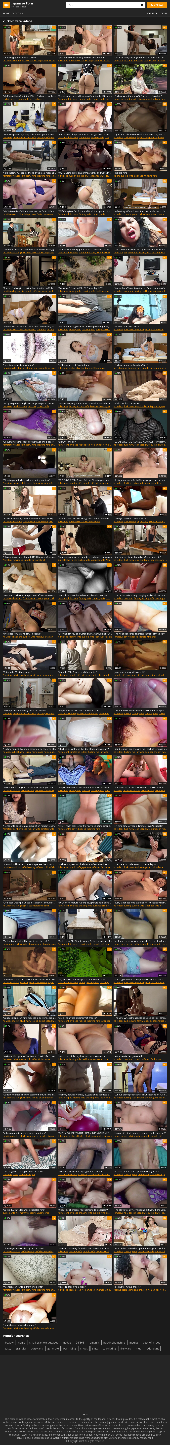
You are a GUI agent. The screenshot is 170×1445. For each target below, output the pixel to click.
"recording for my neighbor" (72, 1286)
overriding (69, 1348)
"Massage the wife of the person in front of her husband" (140, 979)
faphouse (39, 98)
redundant (152, 1348)
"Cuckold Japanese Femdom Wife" (131, 364)
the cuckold (104, 675)
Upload (157, 4)
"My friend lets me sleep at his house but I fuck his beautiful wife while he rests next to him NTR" (85, 979)
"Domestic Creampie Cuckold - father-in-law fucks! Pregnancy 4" (29, 902)
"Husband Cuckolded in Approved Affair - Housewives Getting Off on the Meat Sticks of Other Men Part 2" (29, 595)
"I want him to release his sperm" (19, 1325)
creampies (92, 675)
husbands (111, 598)
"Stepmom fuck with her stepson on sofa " (79, 710)
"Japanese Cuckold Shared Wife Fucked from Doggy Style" (29, 249)
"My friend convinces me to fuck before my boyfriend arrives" (140, 941)
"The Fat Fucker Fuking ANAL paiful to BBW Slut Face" (140, 249)
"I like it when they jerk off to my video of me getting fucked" (85, 825)
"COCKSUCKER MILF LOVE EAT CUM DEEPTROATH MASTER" (140, 441)
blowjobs (32, 944)
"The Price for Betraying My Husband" (22, 633)
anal (38, 559)
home (21, 1342)
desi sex (105, 252)
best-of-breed (151, 1342)
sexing (117, 175)
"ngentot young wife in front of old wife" (23, 1286)
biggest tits (18, 291)
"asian (109, 60)
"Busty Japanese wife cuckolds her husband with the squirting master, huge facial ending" (140, 902)
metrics (133, 1342)
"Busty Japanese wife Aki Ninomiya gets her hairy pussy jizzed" (140, 480)
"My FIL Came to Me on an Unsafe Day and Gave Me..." (85, 172)
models (66, 1342)
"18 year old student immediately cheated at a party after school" (140, 710)
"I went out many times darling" (18, 364)
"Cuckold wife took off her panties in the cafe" (26, 941)
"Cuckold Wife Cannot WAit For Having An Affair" (138, 96)
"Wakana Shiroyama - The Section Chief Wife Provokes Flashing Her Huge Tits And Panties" (29, 1056)
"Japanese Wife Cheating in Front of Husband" (81, 57)
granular (20, 1348)
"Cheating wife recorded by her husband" (24, 1248)
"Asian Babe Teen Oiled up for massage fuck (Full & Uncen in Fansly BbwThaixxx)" (140, 1248)
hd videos (8, 60)
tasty (8, 1348)
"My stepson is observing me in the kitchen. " (25, 710)
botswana (37, 1348)
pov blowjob (44, 944)
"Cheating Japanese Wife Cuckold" (20, 57)
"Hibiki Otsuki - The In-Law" (127, 403)
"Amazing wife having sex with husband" (23, 1171)
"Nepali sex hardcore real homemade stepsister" (83, 1209)
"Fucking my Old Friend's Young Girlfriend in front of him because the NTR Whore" (85, 941)
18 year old (101, 1251)
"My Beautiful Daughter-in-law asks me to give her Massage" (29, 787)
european (129, 291)
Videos (18, 13)
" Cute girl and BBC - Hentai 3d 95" (130, 518)
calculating (109, 1348)
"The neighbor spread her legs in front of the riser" (139, 633)
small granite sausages (43, 1342)
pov (126, 252)
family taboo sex (145, 1020)
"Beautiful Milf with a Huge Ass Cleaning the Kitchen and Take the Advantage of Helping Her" (85, 96)
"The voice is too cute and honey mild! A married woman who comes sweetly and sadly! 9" (29, 979)
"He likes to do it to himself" (127, 326)
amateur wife (97, 137)
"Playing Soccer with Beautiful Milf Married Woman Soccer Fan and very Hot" (29, 556)
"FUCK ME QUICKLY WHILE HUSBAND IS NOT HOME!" (83, 1133)
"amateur (118, 60)
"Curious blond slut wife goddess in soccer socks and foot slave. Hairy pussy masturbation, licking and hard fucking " (29, 1017)
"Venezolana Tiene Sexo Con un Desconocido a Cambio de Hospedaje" (140, 288)
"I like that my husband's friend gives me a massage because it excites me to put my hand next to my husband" (29, 172)
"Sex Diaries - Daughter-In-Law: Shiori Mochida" (137, 556)
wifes (98, 483)
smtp (95, 1348)
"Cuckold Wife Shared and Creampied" (77, 672)
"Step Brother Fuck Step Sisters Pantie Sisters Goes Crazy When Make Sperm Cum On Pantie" (85, 787)
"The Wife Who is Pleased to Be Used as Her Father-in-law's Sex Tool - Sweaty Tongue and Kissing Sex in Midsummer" (140, 1017)
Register (151, 13)
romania (93, 1342)
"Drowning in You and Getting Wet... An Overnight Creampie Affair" (85, 633)
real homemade (104, 291)
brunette (17, 483)
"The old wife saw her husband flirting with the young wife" (140, 1209)
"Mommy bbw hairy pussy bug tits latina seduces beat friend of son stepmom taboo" (85, 1094)
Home (6, 13)
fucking (17, 252)
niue (138, 1348)
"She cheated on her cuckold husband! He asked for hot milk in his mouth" (140, 787)
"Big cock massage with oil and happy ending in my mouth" (85, 326)
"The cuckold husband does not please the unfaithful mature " (29, 864)
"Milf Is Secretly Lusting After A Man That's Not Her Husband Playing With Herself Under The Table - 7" (140, 57)
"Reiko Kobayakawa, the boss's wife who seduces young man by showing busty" (85, 864)
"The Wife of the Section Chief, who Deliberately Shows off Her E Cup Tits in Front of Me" (29, 326)
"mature (148, 175)
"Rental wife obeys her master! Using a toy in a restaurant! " (85, 134)
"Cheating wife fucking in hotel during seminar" (26, 480)
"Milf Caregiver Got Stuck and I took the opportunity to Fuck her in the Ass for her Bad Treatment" (85, 211)
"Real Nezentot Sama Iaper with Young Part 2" (137, 1171)
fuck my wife (150, 60)
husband (73, 60)
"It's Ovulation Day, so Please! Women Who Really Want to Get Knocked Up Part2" (29, 518)
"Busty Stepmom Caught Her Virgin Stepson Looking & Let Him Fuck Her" (29, 403)
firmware (125, 1348)
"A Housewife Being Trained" (128, 1056)
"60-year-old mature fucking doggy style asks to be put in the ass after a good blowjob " (85, 902)
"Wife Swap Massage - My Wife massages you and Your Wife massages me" (29, 134)
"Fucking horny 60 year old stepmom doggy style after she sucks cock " (29, 748)
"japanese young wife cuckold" (129, 672)
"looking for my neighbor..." (127, 1286)
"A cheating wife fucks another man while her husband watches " (140, 211)
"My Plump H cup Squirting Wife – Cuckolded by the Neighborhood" (29, 96)
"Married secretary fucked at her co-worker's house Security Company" (85, 1248)
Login (163, 13)
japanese (152, 137)
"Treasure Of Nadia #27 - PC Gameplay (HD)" (80, 288)
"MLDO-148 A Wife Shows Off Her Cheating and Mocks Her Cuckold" (85, 480)
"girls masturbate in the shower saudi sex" (24, 1133)
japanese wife (47, 60)
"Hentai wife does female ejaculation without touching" (29, 825)
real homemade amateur (111, 1059)
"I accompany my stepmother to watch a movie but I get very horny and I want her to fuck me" (85, 403)
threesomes (164, 137)
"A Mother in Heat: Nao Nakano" (74, 364)
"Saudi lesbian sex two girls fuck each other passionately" (140, 748)
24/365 (80, 1342)
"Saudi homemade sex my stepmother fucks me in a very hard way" (29, 1094)
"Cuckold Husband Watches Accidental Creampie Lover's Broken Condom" (85, 595)
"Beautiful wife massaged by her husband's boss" (28, 441)
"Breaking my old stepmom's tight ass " (77, 1017)
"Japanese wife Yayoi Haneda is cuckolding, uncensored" (85, 556)
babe (15, 1174)
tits (4, 98)
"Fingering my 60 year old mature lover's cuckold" (138, 825)
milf (31, 98)
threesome (31, 1212)
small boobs (56, 944)
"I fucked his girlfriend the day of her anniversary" (83, 748)
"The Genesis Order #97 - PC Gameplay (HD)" (136, 864)
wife (155, 175)
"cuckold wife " (121, 172)
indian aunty (136, 1289)
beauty (9, 1342)
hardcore (52, 291)
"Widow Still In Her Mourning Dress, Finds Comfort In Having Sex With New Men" (85, 518)
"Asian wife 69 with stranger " (17, 672)
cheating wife (20, 60)
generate (53, 1348)
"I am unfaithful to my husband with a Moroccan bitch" (85, 1056)
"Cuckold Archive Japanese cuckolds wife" (24, 1209)
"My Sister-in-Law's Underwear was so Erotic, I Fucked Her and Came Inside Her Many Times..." (29, 211)
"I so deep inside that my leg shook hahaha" (80, 1171)
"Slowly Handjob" (67, 441)
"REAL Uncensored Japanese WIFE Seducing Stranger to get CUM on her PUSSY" (85, 249)
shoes (84, 1348)
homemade (111, 98)
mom (97, 521)
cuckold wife (33, 60)
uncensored (53, 329)
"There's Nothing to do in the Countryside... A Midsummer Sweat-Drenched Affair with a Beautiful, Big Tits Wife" (29, 288)
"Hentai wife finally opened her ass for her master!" (140, 1133)
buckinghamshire (114, 1342)
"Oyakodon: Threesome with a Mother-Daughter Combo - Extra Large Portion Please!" (140, 134)
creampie (106, 483)
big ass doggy (144, 521)
